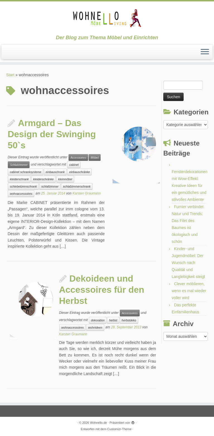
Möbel (95, 157)
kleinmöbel (65, 179)
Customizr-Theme (119, 429)
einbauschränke (79, 172)
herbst (113, 320)
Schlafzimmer (19, 164)
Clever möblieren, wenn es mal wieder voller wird (189, 291)
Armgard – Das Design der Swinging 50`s (52, 134)
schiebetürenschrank (23, 186)
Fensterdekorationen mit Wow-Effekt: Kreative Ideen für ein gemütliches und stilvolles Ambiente (189, 185)
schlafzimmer (50, 186)
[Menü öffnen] (205, 52)
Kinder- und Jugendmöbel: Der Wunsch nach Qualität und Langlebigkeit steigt (188, 263)
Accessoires (78, 157)
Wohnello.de (98, 422)
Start (10, 75)
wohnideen (95, 327)
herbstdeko (129, 320)
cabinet (74, 164)
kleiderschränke (43, 179)
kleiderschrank (19, 179)
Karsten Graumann (86, 194)
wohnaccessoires (21, 193)
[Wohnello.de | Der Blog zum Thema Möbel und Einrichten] (107, 18)
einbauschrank (55, 172)
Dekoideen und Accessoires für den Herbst (101, 290)
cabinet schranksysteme (25, 172)
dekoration (97, 320)
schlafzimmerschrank (77, 186)
